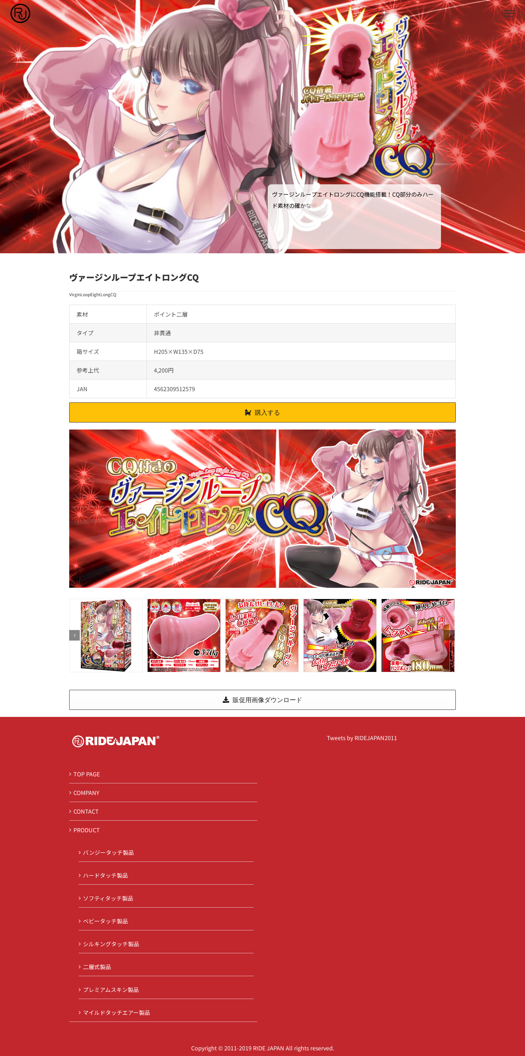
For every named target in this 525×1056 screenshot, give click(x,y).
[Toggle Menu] (509, 13)
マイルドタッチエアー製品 (116, 1012)
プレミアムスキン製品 (111, 989)
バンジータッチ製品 (108, 852)
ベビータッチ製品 (105, 921)
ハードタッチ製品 (105, 875)
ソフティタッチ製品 (108, 898)
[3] (340, 634)
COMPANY (86, 792)
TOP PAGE (86, 774)
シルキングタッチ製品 (111, 944)
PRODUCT (86, 830)
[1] (184, 634)
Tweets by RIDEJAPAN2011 (362, 737)
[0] (106, 634)
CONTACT (86, 811)
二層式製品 (97, 966)
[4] (418, 634)
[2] (262, 634)
